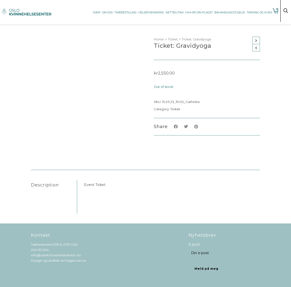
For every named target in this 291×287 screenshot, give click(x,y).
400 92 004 (40, 250)
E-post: (195, 244)
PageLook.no (75, 260)
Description (45, 185)
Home (159, 39)
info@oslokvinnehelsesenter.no (56, 255)
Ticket (173, 39)
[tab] (54, 185)
